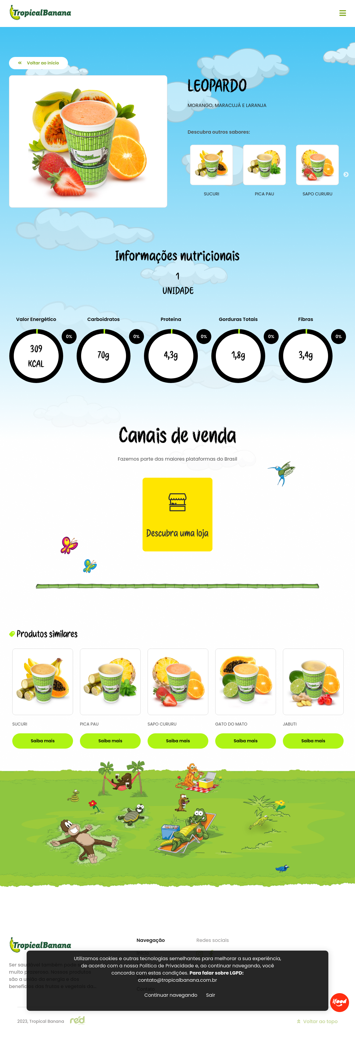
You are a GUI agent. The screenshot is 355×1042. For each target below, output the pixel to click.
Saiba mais (43, 741)
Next (346, 175)
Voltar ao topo (317, 1021)
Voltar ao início (38, 63)
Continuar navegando (170, 995)
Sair (210, 995)
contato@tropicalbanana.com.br (177, 980)
